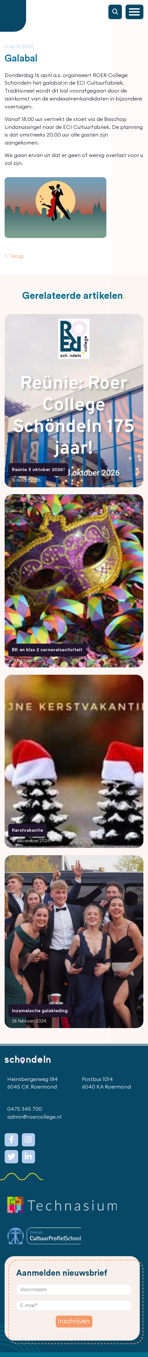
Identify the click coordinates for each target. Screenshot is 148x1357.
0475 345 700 (24, 1109)
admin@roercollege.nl (34, 1117)
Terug (16, 256)
